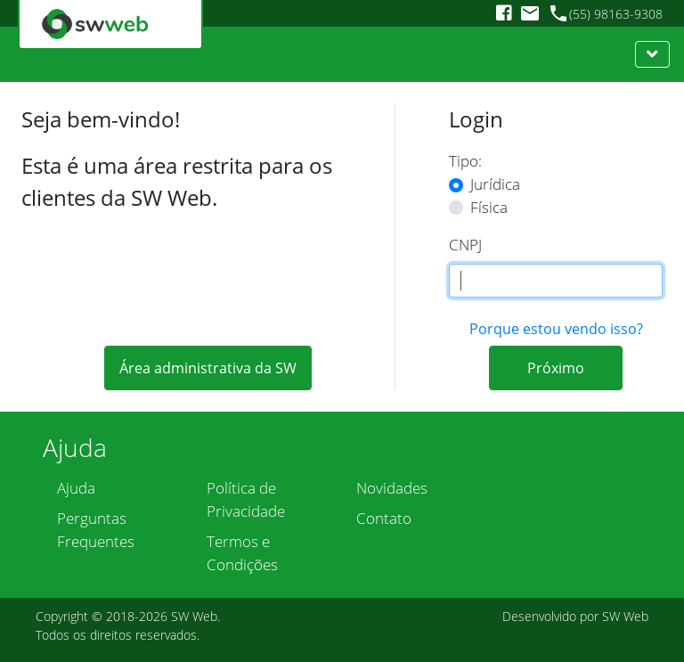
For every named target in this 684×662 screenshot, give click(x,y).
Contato (383, 518)
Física (489, 207)
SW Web (194, 616)
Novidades (392, 488)
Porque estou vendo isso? (556, 329)
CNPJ (465, 244)
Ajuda (76, 488)
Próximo (555, 368)
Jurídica (495, 184)
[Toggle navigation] (652, 54)
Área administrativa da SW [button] (208, 368)
